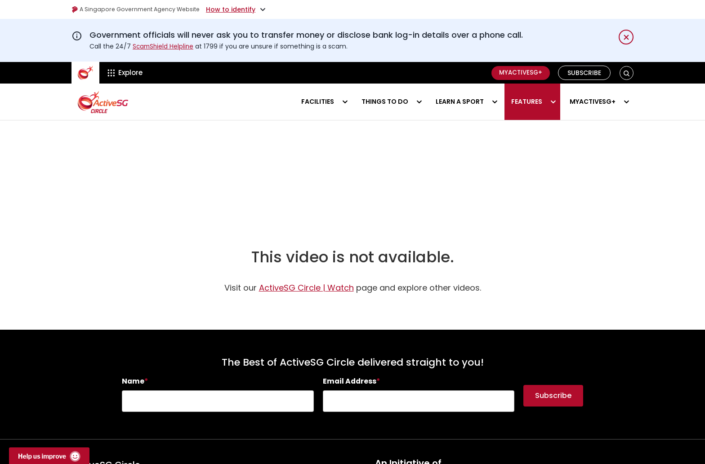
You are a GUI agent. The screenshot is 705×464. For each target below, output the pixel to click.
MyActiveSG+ (518, 72)
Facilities (317, 101)
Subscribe (585, 72)
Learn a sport (460, 101)
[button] (626, 73)
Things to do (384, 101)
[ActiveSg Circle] (85, 73)
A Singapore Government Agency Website (141, 9)
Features (526, 101)
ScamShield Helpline (164, 46)
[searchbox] (218, 407)
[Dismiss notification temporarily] (626, 37)
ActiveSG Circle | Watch (306, 294)
